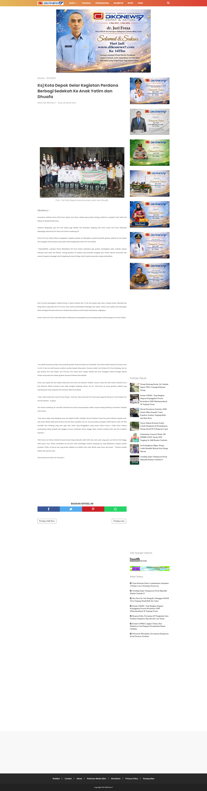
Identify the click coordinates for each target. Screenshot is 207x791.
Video (140, 3)
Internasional (102, 3)
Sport (130, 3)
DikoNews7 (109, 787)
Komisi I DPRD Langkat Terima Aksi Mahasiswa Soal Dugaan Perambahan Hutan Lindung (147, 626)
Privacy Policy (132, 779)
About (79, 779)
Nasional (86, 3)
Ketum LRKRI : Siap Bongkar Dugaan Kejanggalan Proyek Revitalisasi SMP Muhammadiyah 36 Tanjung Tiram (146, 608)
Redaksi (56, 779)
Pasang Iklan (148, 779)
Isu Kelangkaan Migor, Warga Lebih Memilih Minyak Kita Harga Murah (154, 448)
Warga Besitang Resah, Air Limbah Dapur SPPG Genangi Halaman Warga (154, 387)
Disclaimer (116, 779)
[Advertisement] (82, 125)
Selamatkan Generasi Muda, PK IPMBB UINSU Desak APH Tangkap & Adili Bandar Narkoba (153, 437)
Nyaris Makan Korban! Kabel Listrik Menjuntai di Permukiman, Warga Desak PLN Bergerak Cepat (154, 426)
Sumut (72, 3)
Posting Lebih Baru (47, 521)
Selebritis (118, 3)
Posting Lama (119, 521)
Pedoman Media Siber (96, 779)
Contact (68, 779)
